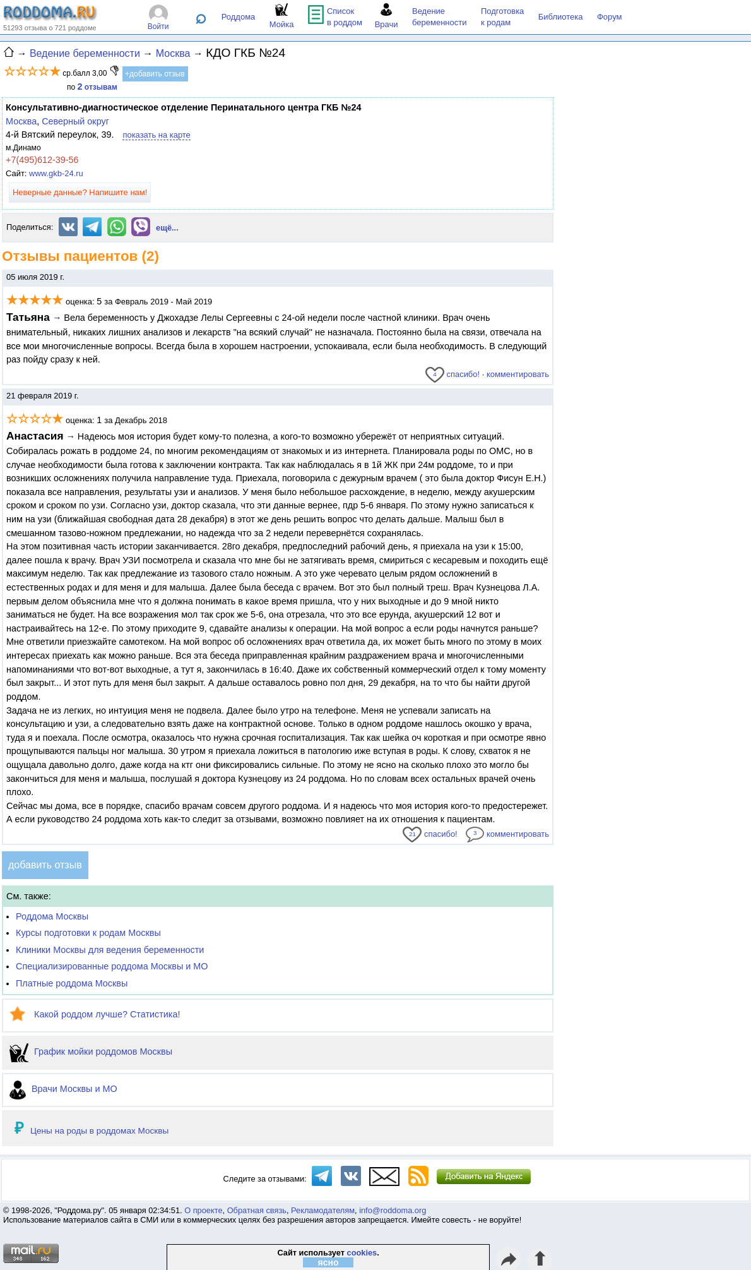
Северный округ (75, 121)
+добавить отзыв (155, 73)
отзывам (97, 87)
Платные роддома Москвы (71, 983)
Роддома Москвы (52, 916)
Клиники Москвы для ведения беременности (110, 950)
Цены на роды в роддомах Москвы (99, 1130)
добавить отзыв (45, 865)
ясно (328, 1262)
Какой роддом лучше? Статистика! (94, 1014)
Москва (21, 121)
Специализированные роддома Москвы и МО (112, 966)
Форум (609, 16)
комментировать (518, 374)
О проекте (203, 1210)
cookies (362, 1252)
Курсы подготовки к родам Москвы (88, 933)
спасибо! (452, 374)
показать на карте (156, 135)
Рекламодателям (323, 1210)
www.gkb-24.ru (56, 173)
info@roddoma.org (392, 1210)
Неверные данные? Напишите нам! (80, 192)
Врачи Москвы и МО (63, 1089)
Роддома (239, 16)
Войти (158, 26)
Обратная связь (257, 1210)
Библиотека (560, 16)
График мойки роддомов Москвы (90, 1051)
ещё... (167, 227)
